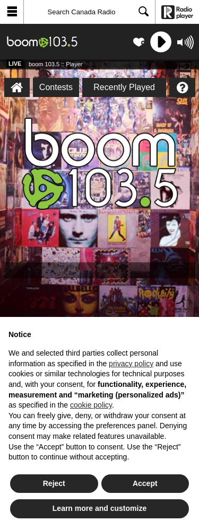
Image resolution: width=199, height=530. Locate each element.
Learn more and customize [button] (99, 508)
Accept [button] (145, 483)
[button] (12, 12)
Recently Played (124, 87)
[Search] (89, 12)
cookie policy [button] (91, 405)
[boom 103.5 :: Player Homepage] (17, 87)
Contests (56, 87)
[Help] (182, 87)
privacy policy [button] (131, 363)
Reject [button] (54, 483)
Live (14, 63)
